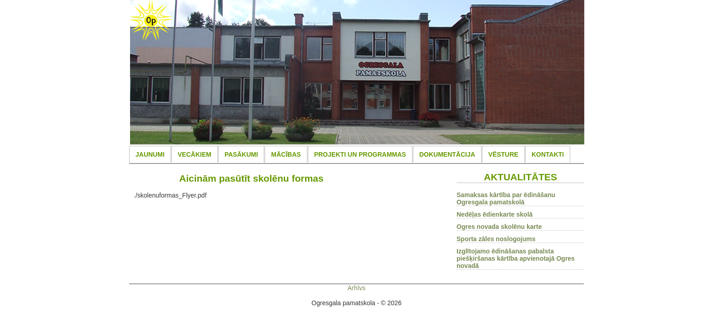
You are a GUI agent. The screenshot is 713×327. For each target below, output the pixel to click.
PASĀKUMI (241, 154)
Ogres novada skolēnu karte (499, 226)
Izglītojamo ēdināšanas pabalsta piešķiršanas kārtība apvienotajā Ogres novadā (516, 258)
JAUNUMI (150, 154)
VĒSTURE (503, 154)
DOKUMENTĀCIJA (447, 154)
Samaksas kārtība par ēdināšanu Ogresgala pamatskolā (506, 198)
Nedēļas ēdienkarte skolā (494, 214)
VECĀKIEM (194, 154)
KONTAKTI (548, 154)
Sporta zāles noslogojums (496, 239)
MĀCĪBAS (286, 154)
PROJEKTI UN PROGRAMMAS (360, 154)
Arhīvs (356, 288)
